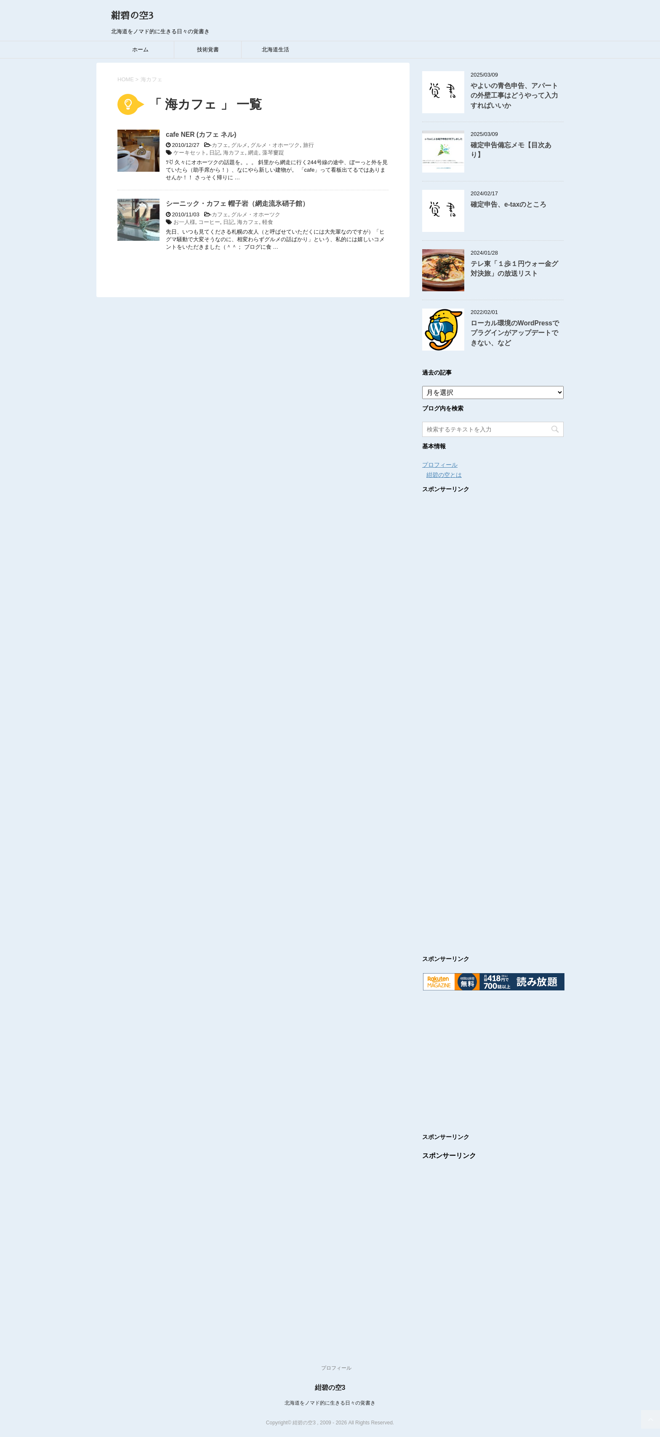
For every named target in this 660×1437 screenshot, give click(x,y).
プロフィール (440, 464)
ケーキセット (189, 152)
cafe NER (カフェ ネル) (201, 134)
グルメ (239, 145)
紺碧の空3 (132, 16)
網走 (253, 152)
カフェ (220, 145)
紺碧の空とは (444, 474)
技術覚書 (208, 49)
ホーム (140, 49)
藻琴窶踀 (273, 152)
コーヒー (209, 222)
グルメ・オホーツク (275, 145)
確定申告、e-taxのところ (508, 204)
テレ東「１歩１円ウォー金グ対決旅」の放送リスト (514, 268)
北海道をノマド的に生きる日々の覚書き (330, 1403)
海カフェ (234, 152)
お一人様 (184, 222)
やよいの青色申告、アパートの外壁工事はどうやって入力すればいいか (514, 95)
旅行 (308, 145)
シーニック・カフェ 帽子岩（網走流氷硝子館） (237, 203)
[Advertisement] (493, 715)
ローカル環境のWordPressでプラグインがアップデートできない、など (515, 332)
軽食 (267, 222)
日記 (214, 152)
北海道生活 (275, 49)
